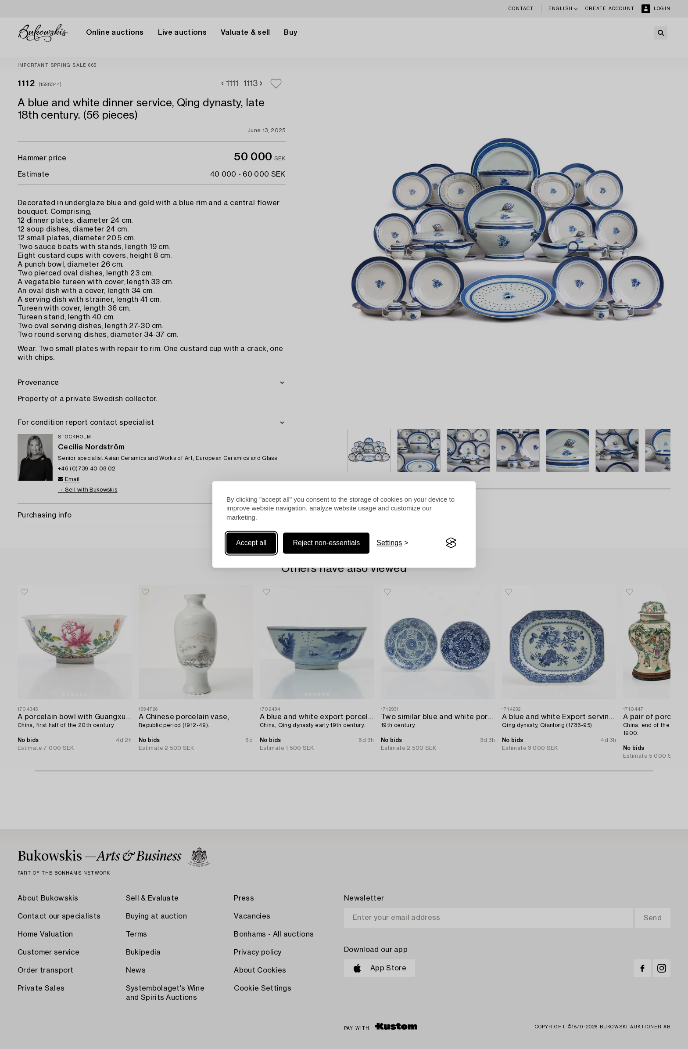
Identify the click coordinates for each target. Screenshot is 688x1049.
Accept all (251, 542)
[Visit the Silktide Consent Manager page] (451, 542)
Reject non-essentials (326, 542)
